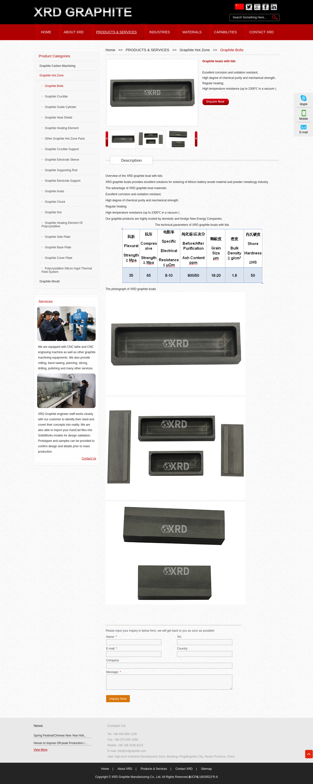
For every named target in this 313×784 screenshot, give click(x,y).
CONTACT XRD (261, 32)
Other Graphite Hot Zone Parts (63, 138)
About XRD (124, 769)
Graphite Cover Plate (57, 258)
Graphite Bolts (232, 50)
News (38, 726)
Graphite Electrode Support (61, 180)
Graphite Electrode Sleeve (60, 159)
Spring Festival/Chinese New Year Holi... (60, 735)
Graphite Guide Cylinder (59, 107)
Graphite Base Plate (56, 247)
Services (46, 301)
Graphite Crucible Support (60, 149)
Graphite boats (53, 191)
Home (110, 50)
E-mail (303, 132)
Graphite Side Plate (56, 237)
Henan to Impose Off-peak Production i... (60, 743)
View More (40, 749)
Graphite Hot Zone (195, 50)
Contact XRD (183, 769)
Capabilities (225, 32)
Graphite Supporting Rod (60, 170)
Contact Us (89, 458)
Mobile (303, 119)
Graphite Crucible (55, 96)
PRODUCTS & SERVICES (116, 32)
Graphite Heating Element (60, 128)
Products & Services (154, 769)
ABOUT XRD (74, 32)
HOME (46, 32)
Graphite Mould (50, 281)
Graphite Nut (52, 212)
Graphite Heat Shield (57, 117)
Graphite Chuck (53, 202)
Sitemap (206, 769)
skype (303, 104)
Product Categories (54, 56)
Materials (191, 32)
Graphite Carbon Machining (58, 66)
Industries (159, 32)
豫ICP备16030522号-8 (203, 777)
